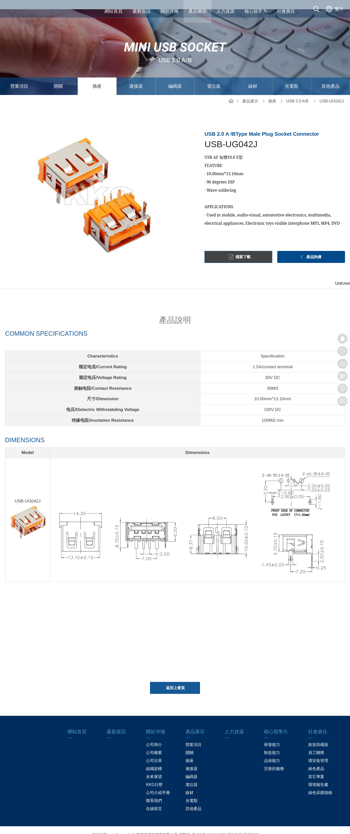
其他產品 (331, 76)
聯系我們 (154, 791)
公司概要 (154, 743)
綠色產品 (316, 759)
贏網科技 (250, 825)
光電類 (291, 76)
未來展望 (154, 767)
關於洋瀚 (169, 11)
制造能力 (272, 743)
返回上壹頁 (175, 681)
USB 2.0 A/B (297, 92)
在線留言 (154, 799)
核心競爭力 (255, 11)
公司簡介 (154, 735)
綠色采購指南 (320, 783)
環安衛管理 (318, 751)
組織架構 (154, 759)
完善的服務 (274, 759)
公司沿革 (154, 751)
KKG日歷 (154, 775)
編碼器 (175, 76)
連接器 (136, 76)
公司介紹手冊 (158, 783)
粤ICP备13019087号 (209, 825)
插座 (97, 76)
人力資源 (225, 11)
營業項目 (19, 76)
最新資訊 (141, 11)
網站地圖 (99, 825)
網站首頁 (113, 11)
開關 (58, 76)
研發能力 (272, 735)
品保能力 (272, 751)
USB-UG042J (332, 92)
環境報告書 (318, 775)
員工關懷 (316, 743)
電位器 (213, 76)
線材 (252, 76)
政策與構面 (318, 735)
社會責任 (286, 11)
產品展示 (197, 11)
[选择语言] (334, 11)
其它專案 (316, 767)
